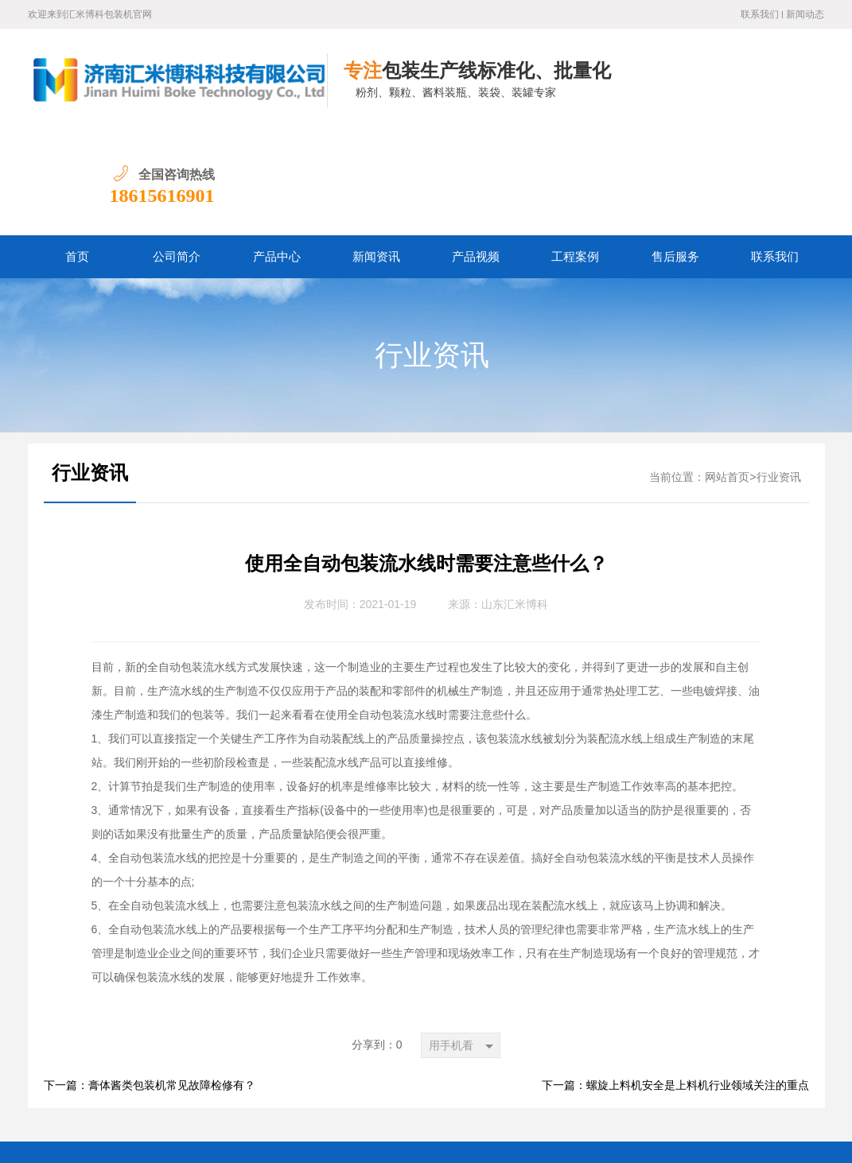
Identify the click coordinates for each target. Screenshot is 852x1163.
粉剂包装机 (191, 1066)
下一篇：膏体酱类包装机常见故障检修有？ (149, 982)
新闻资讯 (376, 153)
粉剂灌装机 (262, 1066)
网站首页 (727, 374)
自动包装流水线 (555, 1066)
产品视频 (476, 153)
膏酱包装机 (473, 1066)
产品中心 (277, 153)
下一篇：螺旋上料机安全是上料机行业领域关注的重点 (675, 982)
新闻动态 (805, 14)
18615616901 (771, 92)
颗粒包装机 (332, 1066)
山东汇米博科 (514, 501)
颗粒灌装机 (403, 1066)
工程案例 (575, 153)
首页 (77, 153)
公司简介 (176, 153)
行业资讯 (432, 252)
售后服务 (675, 153)
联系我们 (760, 14)
